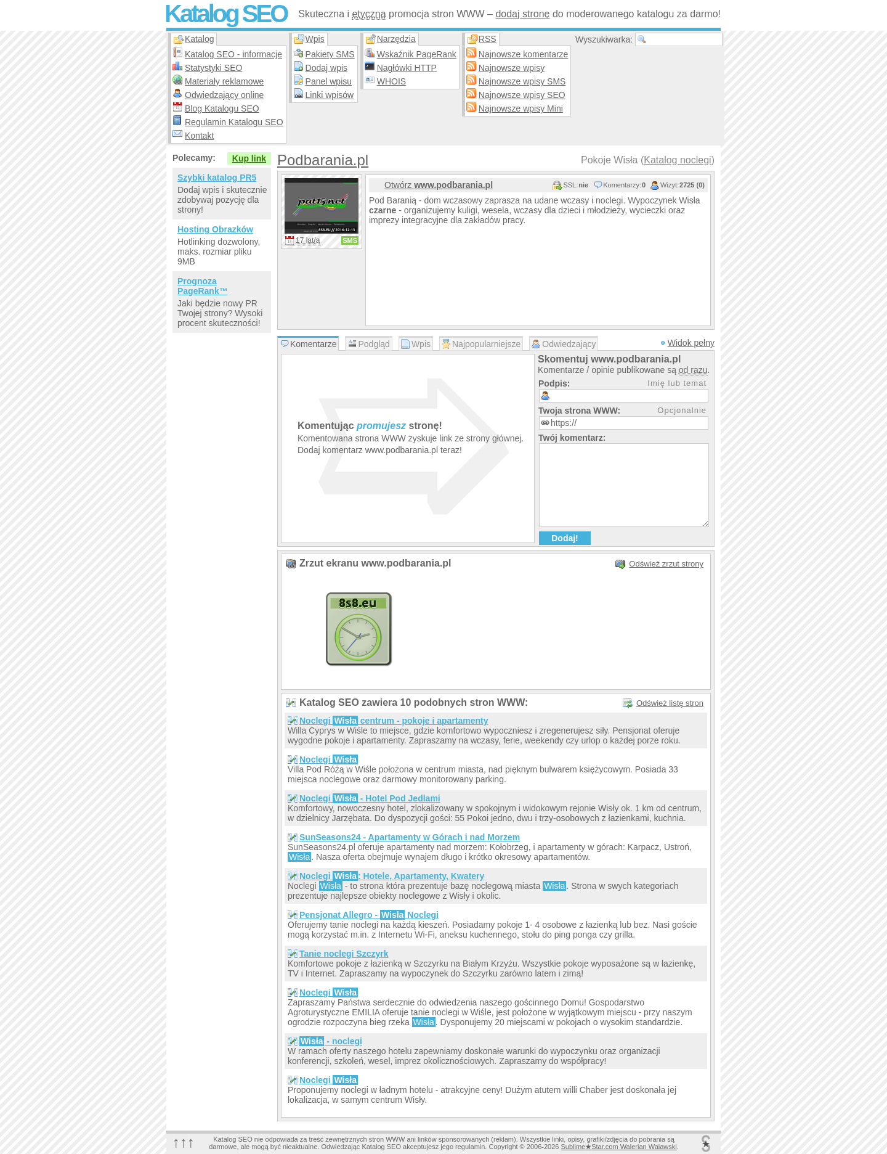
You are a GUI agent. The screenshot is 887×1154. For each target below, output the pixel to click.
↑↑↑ (183, 1142)
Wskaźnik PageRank (416, 54)
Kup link (249, 158)
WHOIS (391, 81)
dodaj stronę (522, 14)
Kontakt (199, 136)
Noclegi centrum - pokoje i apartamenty (393, 721)
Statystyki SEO (213, 68)
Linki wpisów (330, 95)
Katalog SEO (225, 13)
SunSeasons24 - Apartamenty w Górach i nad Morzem (409, 837)
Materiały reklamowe (224, 81)
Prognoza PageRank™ (202, 286)
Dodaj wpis (326, 68)
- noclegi (330, 1041)
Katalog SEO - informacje (233, 54)
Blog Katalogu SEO (222, 108)
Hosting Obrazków (215, 229)
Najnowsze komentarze (524, 54)
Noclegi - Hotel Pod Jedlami (369, 798)
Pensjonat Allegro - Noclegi (369, 915)
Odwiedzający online (224, 95)
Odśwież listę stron (669, 703)
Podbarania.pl (322, 160)
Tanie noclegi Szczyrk (343, 954)
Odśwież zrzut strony (666, 563)
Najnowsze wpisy (512, 68)
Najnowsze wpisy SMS (522, 81)
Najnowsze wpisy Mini (521, 108)
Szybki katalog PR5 (216, 177)
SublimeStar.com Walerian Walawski (618, 1146)
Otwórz (438, 185)
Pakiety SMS (330, 54)
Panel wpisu (329, 81)
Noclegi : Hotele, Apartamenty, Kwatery (391, 876)
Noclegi (328, 759)
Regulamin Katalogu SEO (234, 122)
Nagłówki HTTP (407, 68)
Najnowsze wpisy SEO (522, 95)
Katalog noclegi (677, 160)
